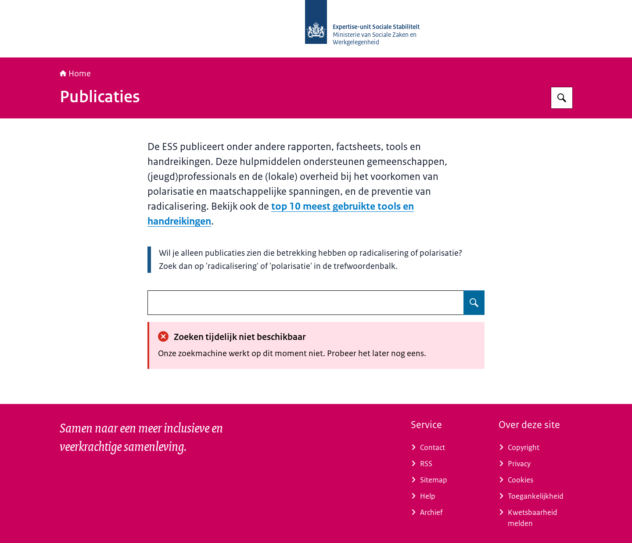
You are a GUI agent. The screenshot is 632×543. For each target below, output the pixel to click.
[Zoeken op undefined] (474, 302)
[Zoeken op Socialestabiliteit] (561, 97)
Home (75, 73)
